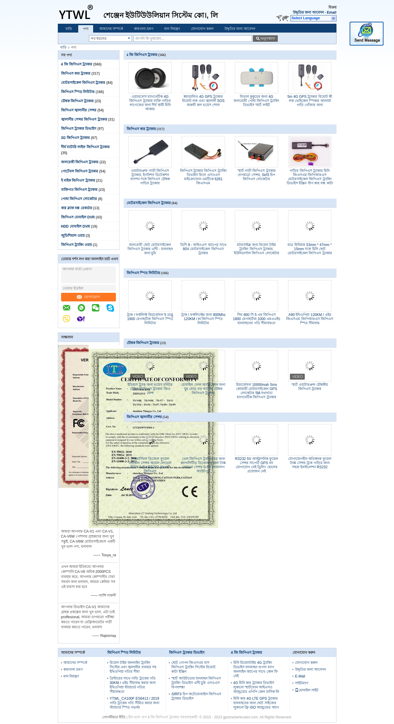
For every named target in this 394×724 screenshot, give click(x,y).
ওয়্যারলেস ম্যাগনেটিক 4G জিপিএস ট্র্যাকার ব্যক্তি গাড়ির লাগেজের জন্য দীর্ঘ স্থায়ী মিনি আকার (150, 103)
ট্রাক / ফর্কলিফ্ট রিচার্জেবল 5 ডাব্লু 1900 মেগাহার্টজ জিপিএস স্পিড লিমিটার (150, 319)
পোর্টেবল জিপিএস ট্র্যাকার (79, 171)
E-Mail (300, 676)
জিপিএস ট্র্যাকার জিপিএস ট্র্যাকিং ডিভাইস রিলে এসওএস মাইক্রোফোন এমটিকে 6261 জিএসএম (203, 177)
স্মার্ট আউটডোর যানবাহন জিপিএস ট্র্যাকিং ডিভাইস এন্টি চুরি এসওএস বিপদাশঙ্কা (196, 682)
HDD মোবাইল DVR (75, 226)
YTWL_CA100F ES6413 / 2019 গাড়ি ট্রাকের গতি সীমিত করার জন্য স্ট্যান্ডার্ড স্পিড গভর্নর (134, 702)
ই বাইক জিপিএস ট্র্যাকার (78, 180)
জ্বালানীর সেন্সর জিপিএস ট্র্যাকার (84, 119)
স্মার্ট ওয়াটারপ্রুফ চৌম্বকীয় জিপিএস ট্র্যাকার (309, 387)
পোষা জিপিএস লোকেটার (79, 199)
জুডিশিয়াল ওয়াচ (73, 236)
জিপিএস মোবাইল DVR (78, 217)
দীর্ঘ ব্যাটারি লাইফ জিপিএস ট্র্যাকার (85, 147)
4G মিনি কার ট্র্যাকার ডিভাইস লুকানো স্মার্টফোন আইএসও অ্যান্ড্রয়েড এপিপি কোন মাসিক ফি (256, 687)
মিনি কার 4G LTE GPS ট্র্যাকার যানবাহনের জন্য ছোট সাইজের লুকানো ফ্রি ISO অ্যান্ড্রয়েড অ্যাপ (256, 702)
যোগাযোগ (88, 297)
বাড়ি (69, 29)
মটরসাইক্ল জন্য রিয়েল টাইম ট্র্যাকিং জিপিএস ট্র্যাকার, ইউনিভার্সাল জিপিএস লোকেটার (256, 249)
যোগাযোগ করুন (202, 29)
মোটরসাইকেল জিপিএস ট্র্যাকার (83, 83)
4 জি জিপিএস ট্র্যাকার (76, 64)
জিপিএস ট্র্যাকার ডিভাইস (79, 129)
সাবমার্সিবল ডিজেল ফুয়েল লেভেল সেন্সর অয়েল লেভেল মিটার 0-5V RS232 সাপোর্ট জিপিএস (150, 465)
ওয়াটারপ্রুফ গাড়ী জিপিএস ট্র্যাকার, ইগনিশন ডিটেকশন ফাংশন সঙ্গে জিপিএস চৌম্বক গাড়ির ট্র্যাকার (150, 177)
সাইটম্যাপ (301, 683)
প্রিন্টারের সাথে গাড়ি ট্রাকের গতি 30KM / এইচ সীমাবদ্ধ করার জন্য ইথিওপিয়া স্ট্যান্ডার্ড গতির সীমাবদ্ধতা (133, 685)
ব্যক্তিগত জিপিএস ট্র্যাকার (79, 190)
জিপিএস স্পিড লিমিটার (78, 92)
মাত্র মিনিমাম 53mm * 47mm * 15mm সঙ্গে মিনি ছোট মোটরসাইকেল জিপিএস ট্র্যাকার (310, 249)
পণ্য (85, 29)
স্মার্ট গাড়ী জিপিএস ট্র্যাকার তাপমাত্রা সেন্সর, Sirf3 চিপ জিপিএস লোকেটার (256, 175)
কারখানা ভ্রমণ (143, 29)
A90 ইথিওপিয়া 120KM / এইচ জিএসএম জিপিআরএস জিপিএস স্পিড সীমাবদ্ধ (309, 319)
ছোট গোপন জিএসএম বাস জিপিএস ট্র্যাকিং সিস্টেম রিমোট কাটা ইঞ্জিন (193, 667)
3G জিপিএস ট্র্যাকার (75, 138)
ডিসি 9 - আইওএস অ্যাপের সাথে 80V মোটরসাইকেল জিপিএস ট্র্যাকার (203, 249)
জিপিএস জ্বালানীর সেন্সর (79, 110)
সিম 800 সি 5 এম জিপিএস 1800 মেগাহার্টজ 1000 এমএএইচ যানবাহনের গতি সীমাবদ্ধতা (256, 319)
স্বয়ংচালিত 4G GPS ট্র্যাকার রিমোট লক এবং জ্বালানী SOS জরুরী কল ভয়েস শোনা (203, 101)
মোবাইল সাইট (306, 690)
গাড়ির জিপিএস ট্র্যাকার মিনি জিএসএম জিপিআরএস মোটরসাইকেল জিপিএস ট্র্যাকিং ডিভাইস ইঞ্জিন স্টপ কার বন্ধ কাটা (310, 177)
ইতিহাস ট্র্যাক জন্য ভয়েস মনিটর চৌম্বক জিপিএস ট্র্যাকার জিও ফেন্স (150, 389)
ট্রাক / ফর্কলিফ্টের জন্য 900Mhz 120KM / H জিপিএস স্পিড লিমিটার (203, 319)
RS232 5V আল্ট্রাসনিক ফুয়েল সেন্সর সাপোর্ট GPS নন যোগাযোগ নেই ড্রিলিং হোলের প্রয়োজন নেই (256, 465)
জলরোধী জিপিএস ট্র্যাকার (80, 162)
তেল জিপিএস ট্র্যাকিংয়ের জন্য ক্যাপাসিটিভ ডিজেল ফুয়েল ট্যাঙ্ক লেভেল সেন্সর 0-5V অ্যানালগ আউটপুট (203, 465)
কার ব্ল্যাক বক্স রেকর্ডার (76, 208)
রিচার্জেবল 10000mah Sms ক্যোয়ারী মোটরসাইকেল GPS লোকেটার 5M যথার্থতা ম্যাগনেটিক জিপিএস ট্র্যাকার (256, 391)
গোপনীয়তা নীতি (113, 717)
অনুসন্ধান (267, 38)
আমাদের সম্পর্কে (111, 29)
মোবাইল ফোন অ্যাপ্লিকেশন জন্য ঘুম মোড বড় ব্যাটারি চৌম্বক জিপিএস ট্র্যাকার (203, 389)
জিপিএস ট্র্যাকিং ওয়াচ (76, 245)
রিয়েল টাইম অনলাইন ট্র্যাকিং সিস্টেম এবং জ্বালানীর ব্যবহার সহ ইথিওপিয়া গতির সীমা (133, 667)
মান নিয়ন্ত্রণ (172, 29)
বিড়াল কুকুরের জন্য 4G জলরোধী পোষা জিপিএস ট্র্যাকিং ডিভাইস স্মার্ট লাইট (256, 101)
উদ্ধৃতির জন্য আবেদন (308, 12)
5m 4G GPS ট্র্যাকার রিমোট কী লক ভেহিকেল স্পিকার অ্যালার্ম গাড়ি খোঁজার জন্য (309, 101)
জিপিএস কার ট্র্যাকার (76, 73)
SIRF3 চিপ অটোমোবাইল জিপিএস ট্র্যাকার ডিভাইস (196, 696)
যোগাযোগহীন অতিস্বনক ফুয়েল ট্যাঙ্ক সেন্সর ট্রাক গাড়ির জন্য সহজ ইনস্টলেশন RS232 (309, 463)
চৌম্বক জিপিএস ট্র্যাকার (77, 101)
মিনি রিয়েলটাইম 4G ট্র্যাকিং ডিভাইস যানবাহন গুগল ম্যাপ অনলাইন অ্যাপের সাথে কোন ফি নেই (255, 669)
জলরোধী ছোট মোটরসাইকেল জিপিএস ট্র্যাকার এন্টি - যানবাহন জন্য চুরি (150, 249)
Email (331, 12)
